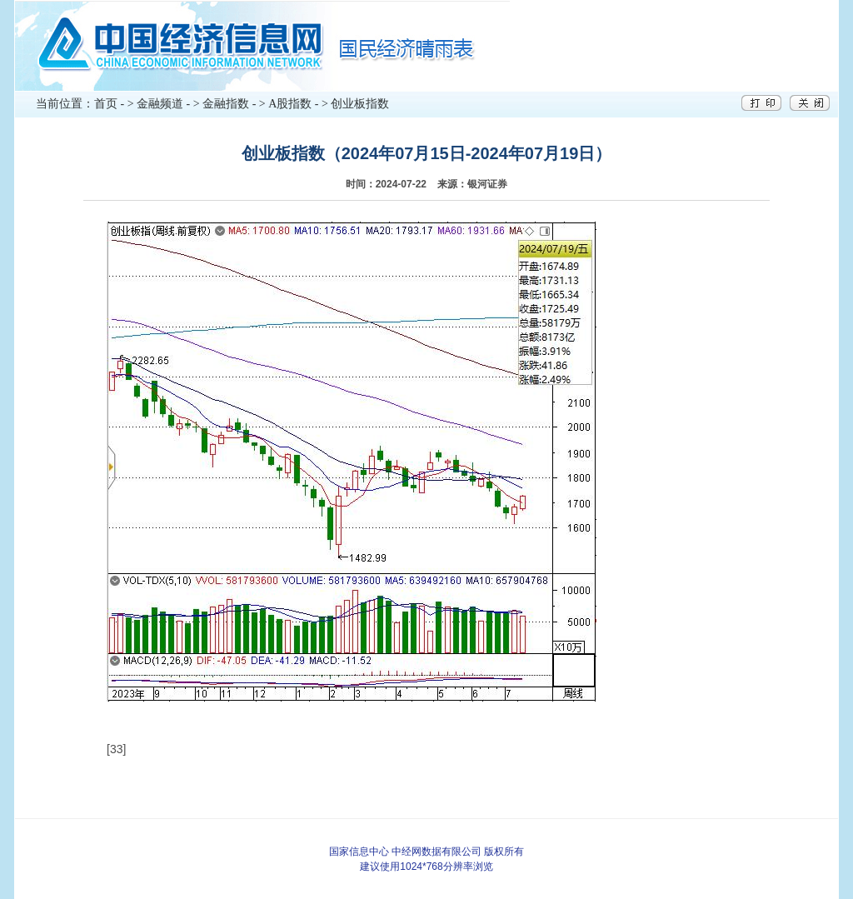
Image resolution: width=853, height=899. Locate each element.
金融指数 (225, 103)
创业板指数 (360, 103)
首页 (105, 103)
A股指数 (290, 103)
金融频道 (160, 103)
